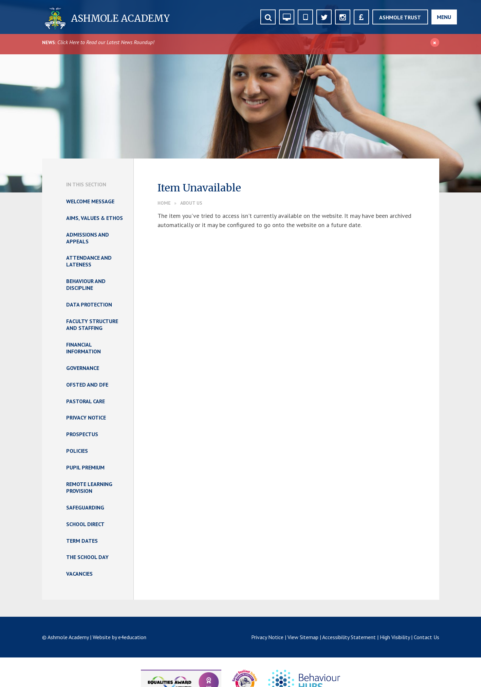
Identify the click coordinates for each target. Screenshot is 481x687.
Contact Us (426, 637)
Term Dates (82, 540)
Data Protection (89, 304)
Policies (77, 450)
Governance (82, 368)
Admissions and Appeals (87, 238)
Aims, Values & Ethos (94, 218)
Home (164, 203)
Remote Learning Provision (89, 487)
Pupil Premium (85, 467)
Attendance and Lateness (89, 261)
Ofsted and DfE (87, 384)
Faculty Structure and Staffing (92, 324)
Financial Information (83, 348)
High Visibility (395, 637)
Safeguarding (85, 507)
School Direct (85, 524)
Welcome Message (90, 201)
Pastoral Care (85, 401)
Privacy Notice (86, 417)
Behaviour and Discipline (86, 284)
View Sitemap (303, 637)
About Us (191, 203)
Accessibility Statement (349, 637)
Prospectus (82, 434)
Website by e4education (119, 637)
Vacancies (79, 573)
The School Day (87, 557)
